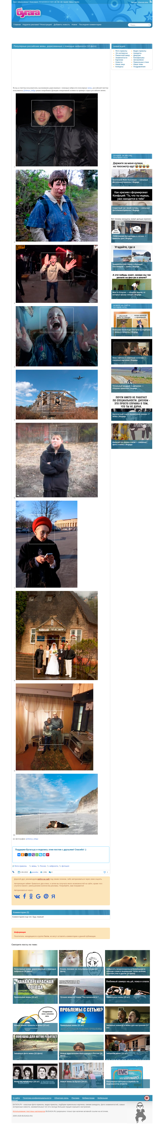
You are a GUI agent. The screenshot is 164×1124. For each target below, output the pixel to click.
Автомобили (138, 60)
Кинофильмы (138, 58)
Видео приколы (139, 51)
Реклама (134, 2)
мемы (90, 88)
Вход (15, 2)
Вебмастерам (88, 1098)
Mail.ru (71, 2)
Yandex (77, 2)
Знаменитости (121, 58)
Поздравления (139, 67)
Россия (43, 866)
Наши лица (120, 64)
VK (55, 2)
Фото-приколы (21, 866)
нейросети (53, 866)
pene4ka (35, 872)
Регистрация (34, 2)
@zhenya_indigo (29, 90)
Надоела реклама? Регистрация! (37, 24)
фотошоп (65, 866)
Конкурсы (119, 67)
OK (61, 2)
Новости (118, 62)
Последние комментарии (90, 24)
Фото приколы (121, 51)
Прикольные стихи (141, 62)
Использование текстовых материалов (29, 1111)
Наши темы (138, 64)
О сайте (16, 1098)
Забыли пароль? (23, 2)
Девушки (137, 55)
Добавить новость (62, 24)
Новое (74, 24)
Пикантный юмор (122, 55)
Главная (17, 24)
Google (66, 2)
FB (58, 2)
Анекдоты (137, 53)
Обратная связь (143, 2)
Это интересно (121, 53)
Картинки (119, 60)
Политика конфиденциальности (37, 1098)
